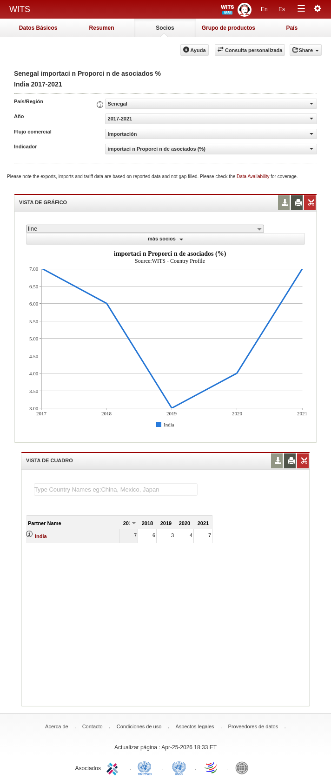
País (292, 28)
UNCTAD (146, 767)
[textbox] (116, 489)
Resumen (101, 28)
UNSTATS (179, 767)
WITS (19, 9)
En (264, 9)
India (41, 536)
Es (281, 9)
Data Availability (254, 176)
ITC (114, 767)
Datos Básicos (38, 28)
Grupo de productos (228, 28)
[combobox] (145, 229)
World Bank (244, 767)
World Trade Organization (211, 767)
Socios (165, 28)
